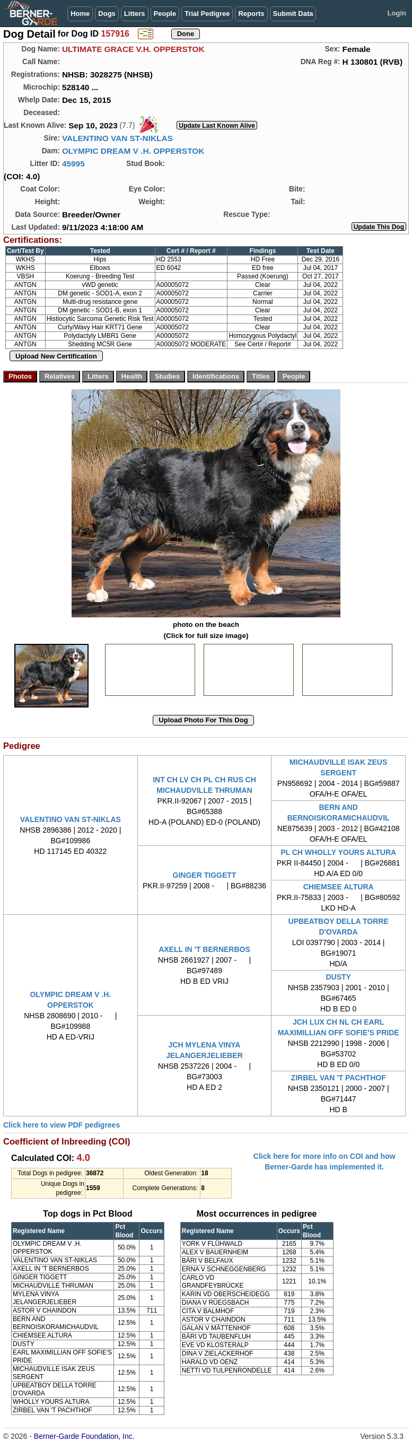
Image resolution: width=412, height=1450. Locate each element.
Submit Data (293, 14)
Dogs (107, 14)
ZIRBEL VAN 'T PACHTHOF (338, 1077)
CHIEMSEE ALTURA (338, 887)
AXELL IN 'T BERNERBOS (204, 949)
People (165, 14)
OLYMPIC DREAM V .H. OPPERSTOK (133, 150)
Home (80, 14)
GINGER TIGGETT (204, 875)
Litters (134, 14)
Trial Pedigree (207, 14)
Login (397, 13)
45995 (73, 163)
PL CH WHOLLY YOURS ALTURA (338, 852)
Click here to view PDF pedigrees (61, 1125)
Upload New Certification (56, 356)
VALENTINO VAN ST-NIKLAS (117, 138)
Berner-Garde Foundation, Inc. (84, 1436)
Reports (251, 14)
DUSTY (338, 977)
